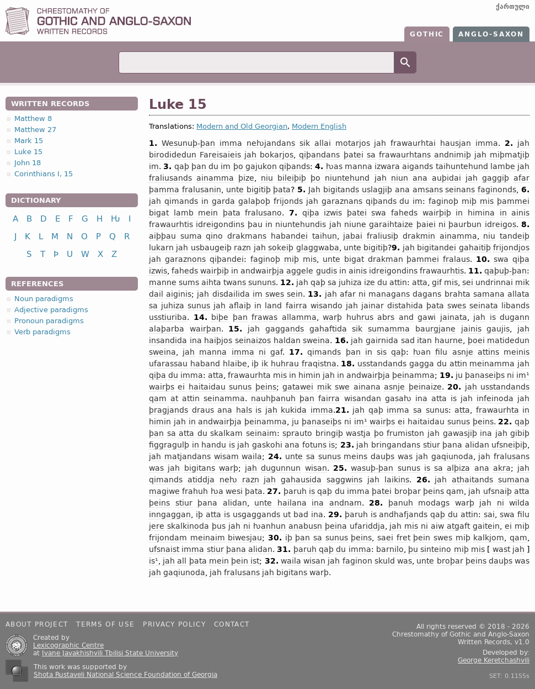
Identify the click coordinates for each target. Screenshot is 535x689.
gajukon (261, 166)
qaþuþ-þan (505, 270)
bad (300, 514)
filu (441, 352)
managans (389, 294)
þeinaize (425, 386)
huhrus (359, 317)
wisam (226, 456)
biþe (219, 317)
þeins (265, 386)
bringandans (395, 444)
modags (434, 502)
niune (355, 224)
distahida (405, 305)
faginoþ (443, 201)
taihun (324, 236)
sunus (199, 305)
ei (181, 386)
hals (244, 410)
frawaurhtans (405, 154)
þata (282, 189)
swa (378, 212)
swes (274, 294)
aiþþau (162, 236)
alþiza (458, 468)
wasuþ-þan (372, 468)
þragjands (168, 410)
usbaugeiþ (211, 247)
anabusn (305, 526)
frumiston (405, 433)
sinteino (435, 549)
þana (452, 444)
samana (489, 294)
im (154, 166)
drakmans (246, 236)
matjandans (187, 456)
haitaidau (207, 386)
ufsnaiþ (497, 491)
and (406, 317)
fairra (296, 305)
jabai (352, 236)
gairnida (382, 340)
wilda (519, 502)
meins (355, 456)
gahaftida (328, 328)
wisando (327, 305)
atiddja (201, 479)
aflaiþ (240, 305)
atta (419, 282)
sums (189, 282)
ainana (367, 386)
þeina (336, 526)
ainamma (215, 177)
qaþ (181, 166)
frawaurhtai (413, 143)
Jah (314, 189)
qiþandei (227, 259)
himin (309, 375)
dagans (427, 294)
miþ (469, 201)
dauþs (382, 456)
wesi (234, 491)
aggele (299, 270)
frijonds (288, 201)
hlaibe (235, 363)
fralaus (456, 259)
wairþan (205, 328)
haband (205, 363)
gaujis (498, 328)
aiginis (178, 294)
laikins (396, 479)
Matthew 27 (35, 129)
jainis (471, 328)
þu (413, 549)
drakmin (419, 236)
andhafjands (403, 514)
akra (502, 468)
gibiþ (519, 433)
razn (242, 247)
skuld (384, 560)
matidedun (508, 340)
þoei (476, 340)
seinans (460, 189)
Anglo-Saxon (491, 34)
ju (459, 375)
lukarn (161, 247)
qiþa (310, 212)
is (493, 317)
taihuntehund (462, 166)
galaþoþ (254, 201)
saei (385, 537)
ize (369, 282)
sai (489, 514)
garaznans (342, 201)
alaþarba (166, 328)
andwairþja (262, 270)
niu (267, 177)
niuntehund (347, 177)
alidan (477, 444)
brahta (457, 294)
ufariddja (367, 526)
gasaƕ (398, 398)
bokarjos (276, 154)
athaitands (472, 479)
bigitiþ (259, 189)
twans (234, 282)
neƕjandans (271, 143)
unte (235, 189)
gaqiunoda (452, 456)
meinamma (492, 363)
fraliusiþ (382, 236)
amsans (428, 189)
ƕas (334, 166)
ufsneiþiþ (509, 444)
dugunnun (281, 468)
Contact (231, 624)
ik (264, 363)
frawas (264, 317)
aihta (211, 282)
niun (399, 177)
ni (442, 224)
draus (203, 410)
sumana (513, 479)
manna (358, 166)
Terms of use (105, 624)
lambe (502, 166)
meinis (516, 352)
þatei (353, 154)
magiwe (164, 491)
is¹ (153, 560)
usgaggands (256, 514)
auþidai (446, 177)
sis (382, 352)
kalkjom (488, 537)
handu (213, 444)
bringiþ (329, 433)
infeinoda (495, 398)
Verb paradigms (42, 332)
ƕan (422, 352)
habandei (289, 236)
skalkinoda (188, 526)
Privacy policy (174, 624)
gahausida (301, 479)
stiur (431, 444)
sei (467, 282)
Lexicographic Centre (68, 645)
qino (214, 236)
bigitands (341, 189)
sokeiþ (280, 247)
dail (156, 294)
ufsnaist (164, 549)
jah (380, 143)
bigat (159, 212)
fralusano (263, 212)
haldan (287, 340)
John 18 (27, 163)
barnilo (390, 549)
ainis (520, 212)
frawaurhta (249, 375)
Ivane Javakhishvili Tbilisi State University (110, 653)
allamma (299, 317)
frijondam (168, 537)
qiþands (294, 166)
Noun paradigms (43, 298)
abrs (385, 317)
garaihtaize (391, 224)
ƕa (217, 491)
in (204, 201)
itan (424, 340)
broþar (407, 491)
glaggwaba (317, 247)
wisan (316, 468)
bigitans (199, 468)
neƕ (228, 479)
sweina (316, 340)
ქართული (512, 6)
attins (488, 352)
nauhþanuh (273, 398)
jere (156, 526)
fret (403, 537)
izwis (333, 212)
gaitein (486, 526)
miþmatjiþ (509, 154)
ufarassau (168, 363)
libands (515, 305)
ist (254, 560)
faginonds (497, 189)
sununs (262, 282)
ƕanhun (269, 526)
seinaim (261, 433)
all (181, 560)
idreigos (500, 224)
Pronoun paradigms (49, 321)
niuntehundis (300, 224)
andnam (345, 502)
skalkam (226, 433)
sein (295, 294)
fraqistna (319, 363)
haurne (449, 340)
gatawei (297, 386)
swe (342, 386)
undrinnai (494, 282)
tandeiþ (514, 236)
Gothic (427, 34)
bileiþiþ (291, 177)
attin (398, 282)
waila (252, 456)
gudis (326, 270)
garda (223, 201)
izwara (387, 166)
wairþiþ (436, 212)
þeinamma (413, 375)
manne (162, 282)
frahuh (195, 491)
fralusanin (201, 189)
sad (408, 340)
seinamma (224, 398)
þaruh (295, 491)
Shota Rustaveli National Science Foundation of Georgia (125, 675)
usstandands (381, 363)
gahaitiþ (475, 247)
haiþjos (218, 340)
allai (322, 143)
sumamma (389, 328)
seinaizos (253, 340)
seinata (483, 305)
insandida (168, 340)
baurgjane (435, 328)
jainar (372, 305)
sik (304, 143)
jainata (453, 317)
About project (37, 624)
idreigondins (220, 224)
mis (487, 201)
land (273, 305)
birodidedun (172, 154)
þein (421, 537)
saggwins (344, 479)
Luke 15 (28, 152)
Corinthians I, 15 (43, 174)
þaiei (426, 224)
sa (371, 154)
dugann (514, 317)
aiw (437, 526)
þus (219, 526)
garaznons (185, 259)
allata (518, 294)
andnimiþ (452, 154)
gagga (421, 363)
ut (287, 514)
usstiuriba (168, 317)
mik (522, 282)
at (174, 398)
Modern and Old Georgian (241, 126)
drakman (385, 259)
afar (521, 177)
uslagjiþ (377, 189)
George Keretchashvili (493, 660)
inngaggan (170, 514)
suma (191, 236)
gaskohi (267, 444)
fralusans (511, 456)
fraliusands (170, 177)
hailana (292, 502)
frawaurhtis (171, 224)
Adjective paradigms (51, 310)
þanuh (400, 502)
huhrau (285, 363)
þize (246, 177)
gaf (276, 352)
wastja (358, 433)
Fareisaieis (220, 154)
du (213, 166)
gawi (427, 317)
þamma (164, 189)
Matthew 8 (33, 118)
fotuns (314, 444)
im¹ (522, 375)
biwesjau (245, 537)
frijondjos (511, 247)
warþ (332, 317)
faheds (404, 212)
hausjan (455, 143)
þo (238, 166)
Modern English (319, 126)
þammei (513, 201)
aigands (417, 166)
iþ (255, 363)
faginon (357, 560)
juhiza (350, 282)
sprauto (297, 433)
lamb (184, 212)
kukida (294, 410)
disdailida (231, 294)
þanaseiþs (485, 375)
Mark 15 (28, 140)
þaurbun (465, 224)
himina (481, 212)
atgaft (458, 526)
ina (196, 340)
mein (208, 212)
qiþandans (319, 154)
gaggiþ (495, 177)
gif (437, 282)
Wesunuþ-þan (188, 143)
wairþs (161, 386)
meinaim (207, 537)
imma (231, 143)
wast (501, 549)
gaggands (284, 328)
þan (198, 166)
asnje (462, 352)
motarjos (352, 143)
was (405, 456)
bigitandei (436, 247)
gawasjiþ (460, 433)
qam (158, 398)
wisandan (362, 398)
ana (420, 177)
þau (255, 224)
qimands (181, 201)
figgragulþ (169, 444)
